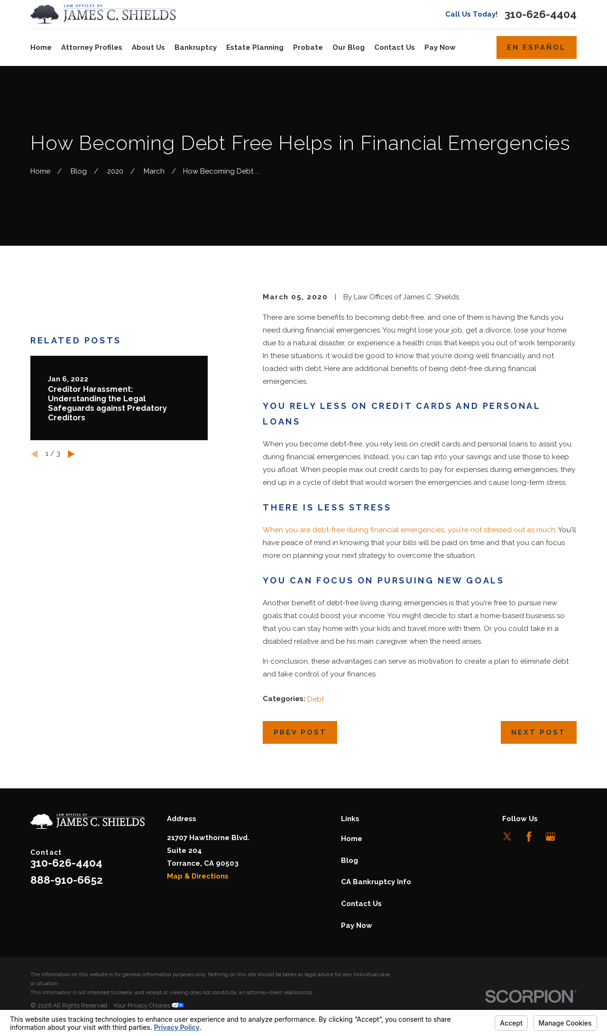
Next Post (538, 732)
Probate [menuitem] (308, 47)
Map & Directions (198, 876)
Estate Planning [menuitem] (255, 47)
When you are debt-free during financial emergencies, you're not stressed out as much (409, 530)
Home (351, 838)
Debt (315, 699)
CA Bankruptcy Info (376, 882)
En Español (536, 47)
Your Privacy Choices (148, 1005)
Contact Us (361, 903)
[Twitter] (507, 837)
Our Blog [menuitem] (348, 47)
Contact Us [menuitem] (394, 47)
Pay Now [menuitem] (440, 47)
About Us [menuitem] (148, 47)
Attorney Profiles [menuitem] (91, 47)
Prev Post (300, 732)
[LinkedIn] (572, 837)
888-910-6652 (66, 880)
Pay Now (356, 925)
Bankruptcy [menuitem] (196, 47)
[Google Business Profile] (550, 837)
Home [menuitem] (41, 47)
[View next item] (71, 454)
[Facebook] (529, 837)
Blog (349, 860)
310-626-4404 (541, 14)
